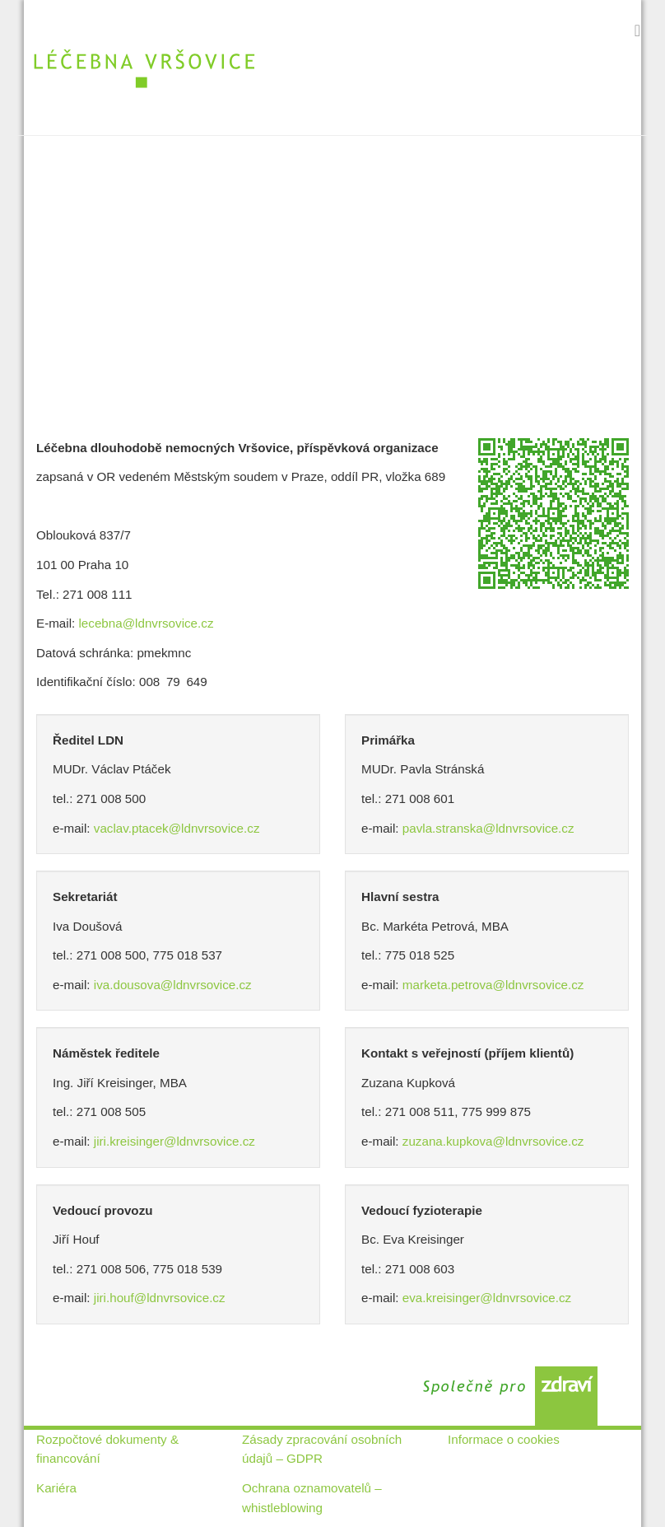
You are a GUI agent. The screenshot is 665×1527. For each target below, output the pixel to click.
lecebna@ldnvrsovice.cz (145, 623)
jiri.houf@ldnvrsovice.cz (160, 1298)
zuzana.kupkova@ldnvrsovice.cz (493, 1141)
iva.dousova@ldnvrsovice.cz (173, 985)
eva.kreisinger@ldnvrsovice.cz (486, 1298)
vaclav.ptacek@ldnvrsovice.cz (177, 828)
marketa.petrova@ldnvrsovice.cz (493, 985)
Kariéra (56, 1488)
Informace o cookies (504, 1439)
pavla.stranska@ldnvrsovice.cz (488, 828)
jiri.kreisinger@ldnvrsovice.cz (174, 1141)
